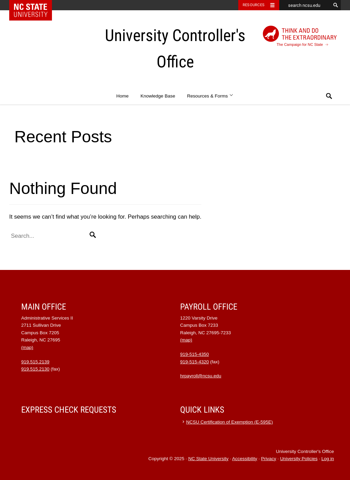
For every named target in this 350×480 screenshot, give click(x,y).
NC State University (208, 458)
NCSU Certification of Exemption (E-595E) (229, 422)
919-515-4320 (194, 361)
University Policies (299, 458)
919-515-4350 (194, 354)
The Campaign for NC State (300, 36)
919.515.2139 (35, 361)
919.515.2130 (35, 369)
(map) (27, 347)
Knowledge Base (157, 96)
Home (122, 96)
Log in (327, 458)
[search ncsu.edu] (305, 5)
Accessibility (244, 458)
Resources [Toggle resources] (254, 5)
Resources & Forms (210, 96)
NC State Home (35, 5)
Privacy (268, 458)
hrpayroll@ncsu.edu (200, 375)
